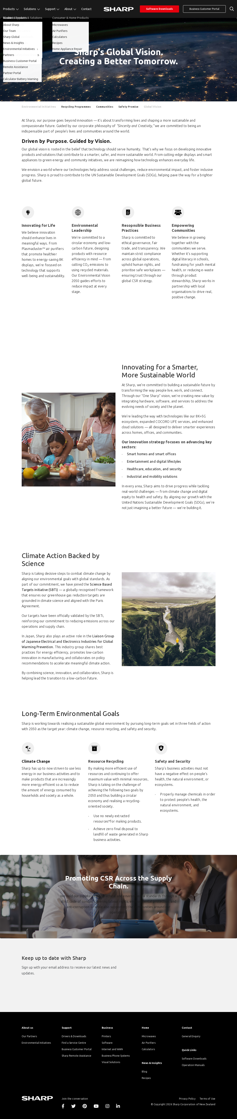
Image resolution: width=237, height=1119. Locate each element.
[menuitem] (11, 9)
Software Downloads (159, 9)
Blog (144, 1071)
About (68, 9)
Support (50, 9)
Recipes (146, 1078)
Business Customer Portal (204, 9)
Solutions (30, 9)
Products (9, 9)
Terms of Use (207, 1098)
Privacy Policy (187, 1098)
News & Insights (152, 1063)
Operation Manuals (193, 1065)
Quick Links (189, 1050)
